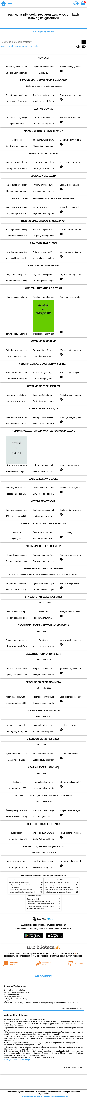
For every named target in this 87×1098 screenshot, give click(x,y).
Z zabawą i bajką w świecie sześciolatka (39, 901)
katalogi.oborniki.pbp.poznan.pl (17, 1059)
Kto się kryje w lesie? (33, 899)
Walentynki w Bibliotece (15, 1015)
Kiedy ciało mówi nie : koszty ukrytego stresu (59, 889)
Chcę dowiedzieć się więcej (30, 1096)
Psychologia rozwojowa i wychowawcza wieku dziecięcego (28, 889)
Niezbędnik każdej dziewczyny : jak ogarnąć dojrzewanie (63, 892)
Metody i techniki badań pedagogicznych (22, 892)
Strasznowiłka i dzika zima (35, 908)
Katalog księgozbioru (43, 32)
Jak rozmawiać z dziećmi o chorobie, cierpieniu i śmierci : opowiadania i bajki (51, 904)
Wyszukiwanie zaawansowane (15, 46)
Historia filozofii (14, 887)
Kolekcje (34, 46)
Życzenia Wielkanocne (15, 986)
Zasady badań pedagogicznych (19, 882)
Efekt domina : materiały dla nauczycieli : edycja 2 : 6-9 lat (45, 906)
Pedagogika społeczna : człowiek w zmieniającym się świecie (28, 885)
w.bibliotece (69, 953)
